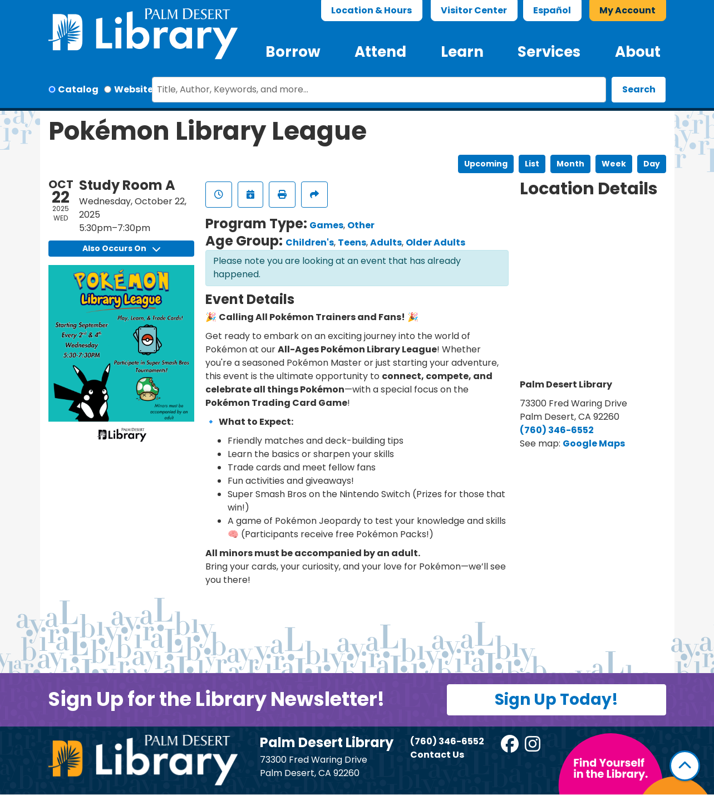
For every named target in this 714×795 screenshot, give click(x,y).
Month (570, 163)
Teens (352, 242)
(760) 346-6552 (557, 430)
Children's (309, 242)
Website (133, 89)
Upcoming (486, 163)
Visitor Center (474, 10)
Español (552, 10)
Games (326, 225)
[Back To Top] (684, 765)
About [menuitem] (638, 52)
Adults (386, 242)
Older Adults (435, 242)
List (532, 163)
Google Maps (594, 443)
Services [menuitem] (549, 52)
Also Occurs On (121, 248)
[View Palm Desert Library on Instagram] (533, 747)
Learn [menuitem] (462, 52)
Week (614, 163)
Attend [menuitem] (380, 52)
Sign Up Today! (556, 699)
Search (639, 89)
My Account (627, 10)
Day (651, 163)
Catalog (78, 89)
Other (361, 225)
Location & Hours (371, 10)
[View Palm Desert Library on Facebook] (510, 747)
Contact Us (437, 754)
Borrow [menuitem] (293, 52)
